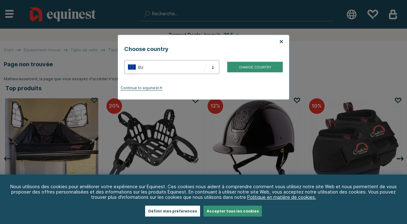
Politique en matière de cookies (281, 197)
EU (140, 67)
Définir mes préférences (172, 211)
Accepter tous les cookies (233, 211)
